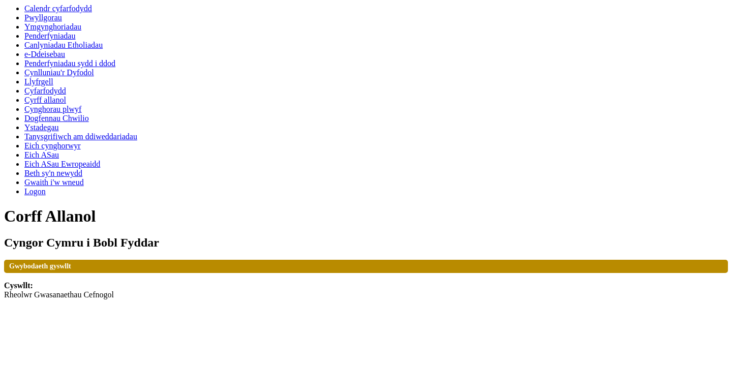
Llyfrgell (38, 81)
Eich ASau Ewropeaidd (62, 164)
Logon (35, 191)
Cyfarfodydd (45, 90)
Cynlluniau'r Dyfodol (59, 72)
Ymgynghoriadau (52, 26)
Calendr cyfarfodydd (58, 8)
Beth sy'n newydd (53, 173)
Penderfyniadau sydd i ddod (69, 63)
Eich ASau (41, 154)
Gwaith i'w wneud (54, 182)
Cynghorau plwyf (52, 109)
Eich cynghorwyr (52, 145)
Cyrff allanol (45, 100)
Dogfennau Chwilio (56, 118)
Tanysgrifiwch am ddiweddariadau (80, 136)
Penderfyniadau (49, 36)
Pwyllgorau (43, 17)
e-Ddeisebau (44, 54)
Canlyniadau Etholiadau (63, 45)
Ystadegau (41, 127)
